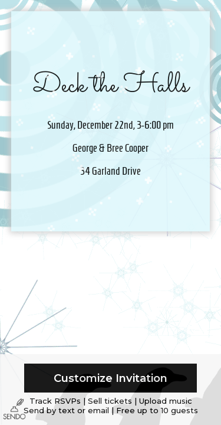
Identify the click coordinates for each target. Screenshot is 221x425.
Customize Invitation (110, 378)
